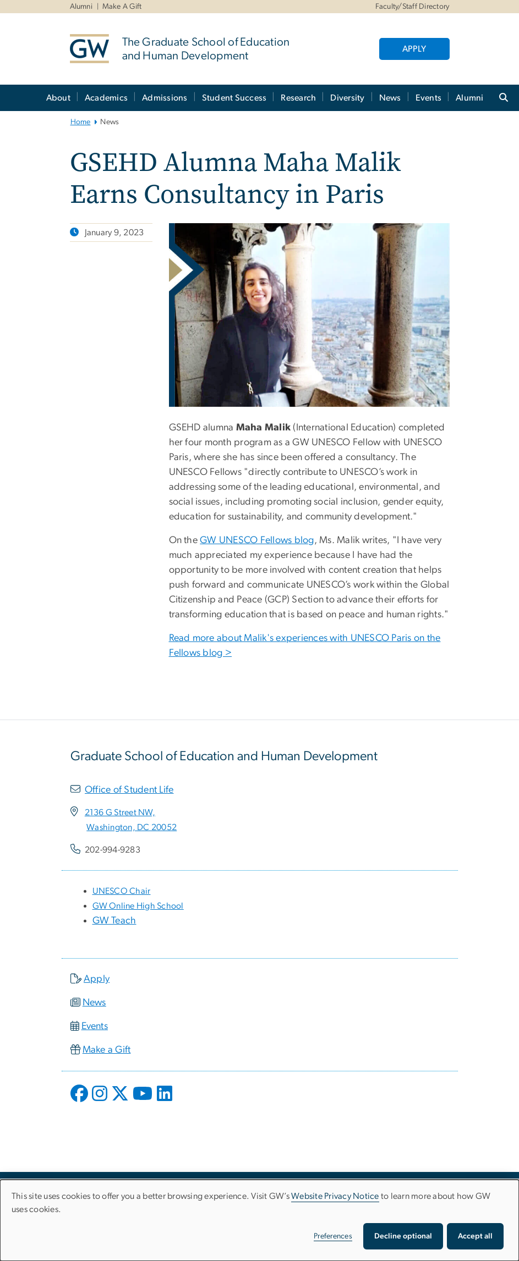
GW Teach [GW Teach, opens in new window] (114, 921)
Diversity (347, 97)
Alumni (81, 6)
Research (298, 97)
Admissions (165, 97)
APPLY (414, 49)
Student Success (234, 97)
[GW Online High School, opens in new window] (138, 906)
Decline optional (403, 1236)
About (58, 97)
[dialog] (259, 1220)
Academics (106, 97)
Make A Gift (122, 6)
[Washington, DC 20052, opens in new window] (131, 827)
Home (80, 122)
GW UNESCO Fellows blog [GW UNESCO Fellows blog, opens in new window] (257, 540)
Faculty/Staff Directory (412, 6)
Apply (97, 979)
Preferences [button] (333, 1236)
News (390, 97)
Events (429, 97)
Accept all (475, 1236)
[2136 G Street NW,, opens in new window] (120, 812)
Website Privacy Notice (335, 1196)
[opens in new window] (80, 1101)
